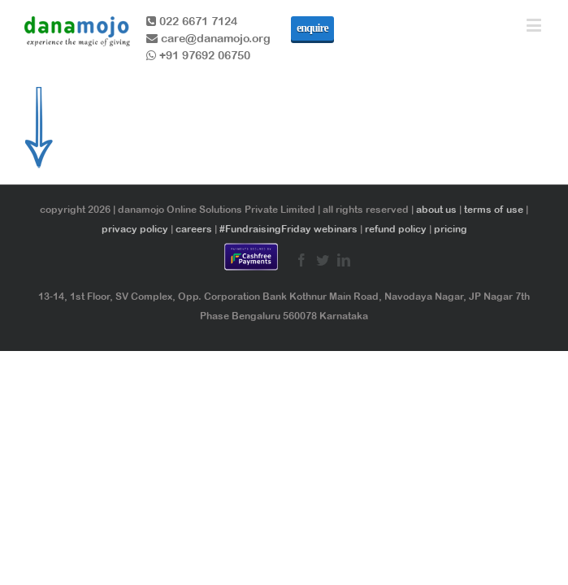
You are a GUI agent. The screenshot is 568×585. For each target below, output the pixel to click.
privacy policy (135, 229)
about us (436, 209)
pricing (450, 229)
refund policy (396, 229)
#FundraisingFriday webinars (288, 229)
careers (194, 229)
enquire (312, 28)
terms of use (493, 209)
